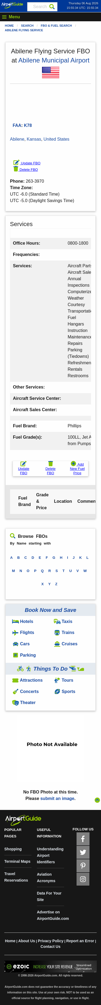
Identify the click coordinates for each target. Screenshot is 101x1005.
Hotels (22, 621)
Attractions (27, 680)
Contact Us (51, 946)
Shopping (13, 849)
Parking (24, 655)
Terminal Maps (17, 861)
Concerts (25, 691)
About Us (26, 941)
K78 (28, 125)
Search (27, 25)
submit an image (57, 798)
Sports (64, 691)
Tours (64, 680)
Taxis (63, 621)
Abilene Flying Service (24, 30)
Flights (23, 632)
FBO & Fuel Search (56, 25)
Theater (24, 702)
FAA (17, 125)
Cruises (66, 644)
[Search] (52, 6)
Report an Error (80, 941)
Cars (21, 644)
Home (9, 25)
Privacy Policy (51, 941)
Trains (64, 632)
